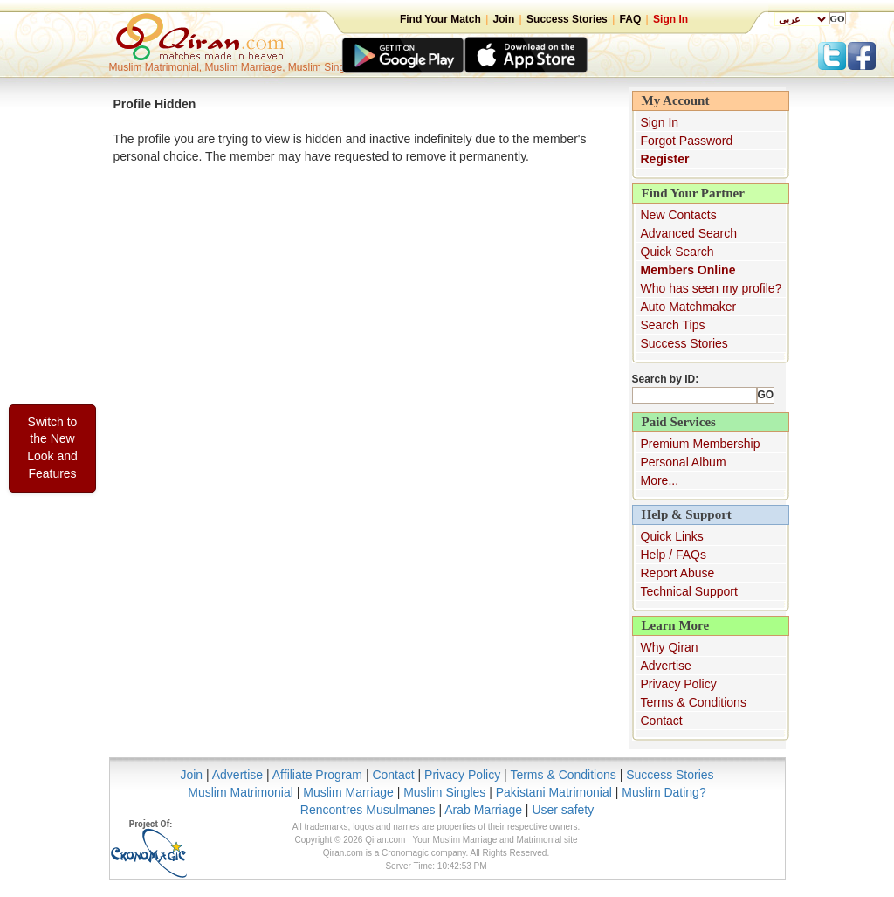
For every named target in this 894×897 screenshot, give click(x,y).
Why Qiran (669, 647)
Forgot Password (687, 141)
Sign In (670, 19)
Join (504, 19)
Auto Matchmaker (689, 307)
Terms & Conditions (693, 702)
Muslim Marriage (348, 792)
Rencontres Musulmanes (368, 810)
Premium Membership (700, 444)
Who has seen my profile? (711, 288)
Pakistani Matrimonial (554, 792)
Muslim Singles (444, 792)
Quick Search (677, 252)
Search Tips (673, 325)
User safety (563, 810)
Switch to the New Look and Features (52, 448)
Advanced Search (689, 233)
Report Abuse (678, 573)
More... (660, 480)
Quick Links (672, 536)
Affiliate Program (317, 775)
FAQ (631, 19)
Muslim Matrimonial (240, 792)
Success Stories (567, 19)
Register (665, 159)
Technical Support (689, 591)
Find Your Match (440, 19)
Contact (662, 721)
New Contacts (679, 215)
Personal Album (683, 462)
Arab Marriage (483, 810)
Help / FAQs (673, 555)
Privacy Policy (679, 684)
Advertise (666, 666)
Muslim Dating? (663, 792)
